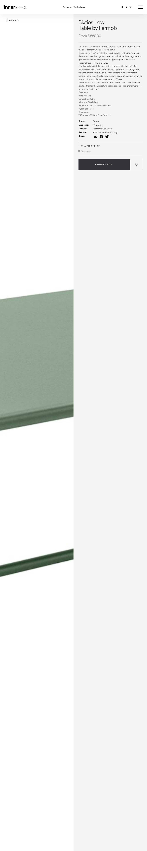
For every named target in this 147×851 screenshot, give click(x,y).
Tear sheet (84, 151)
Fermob (96, 121)
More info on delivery (102, 128)
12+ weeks (97, 125)
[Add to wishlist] (136, 164)
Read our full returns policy (105, 132)
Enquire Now (104, 164)
